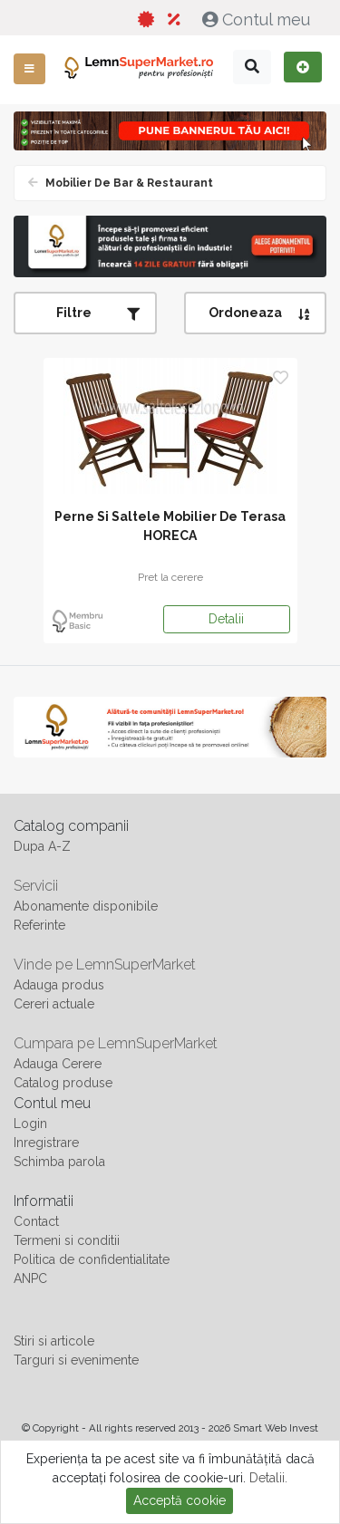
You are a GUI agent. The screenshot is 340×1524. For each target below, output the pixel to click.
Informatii (43, 1201)
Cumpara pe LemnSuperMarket (116, 1043)
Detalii (226, 619)
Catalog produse (63, 1082)
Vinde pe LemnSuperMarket (105, 964)
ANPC (30, 1278)
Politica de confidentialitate (92, 1259)
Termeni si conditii (67, 1240)
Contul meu (258, 19)
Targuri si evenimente (76, 1360)
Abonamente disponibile (86, 906)
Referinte (39, 925)
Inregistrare (46, 1142)
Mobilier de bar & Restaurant (128, 183)
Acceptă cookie (179, 1500)
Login (30, 1123)
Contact (36, 1221)
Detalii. (268, 1478)
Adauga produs (59, 985)
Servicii (36, 885)
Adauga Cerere (58, 1063)
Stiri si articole (54, 1341)
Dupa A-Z (42, 846)
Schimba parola (59, 1161)
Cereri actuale (54, 1004)
